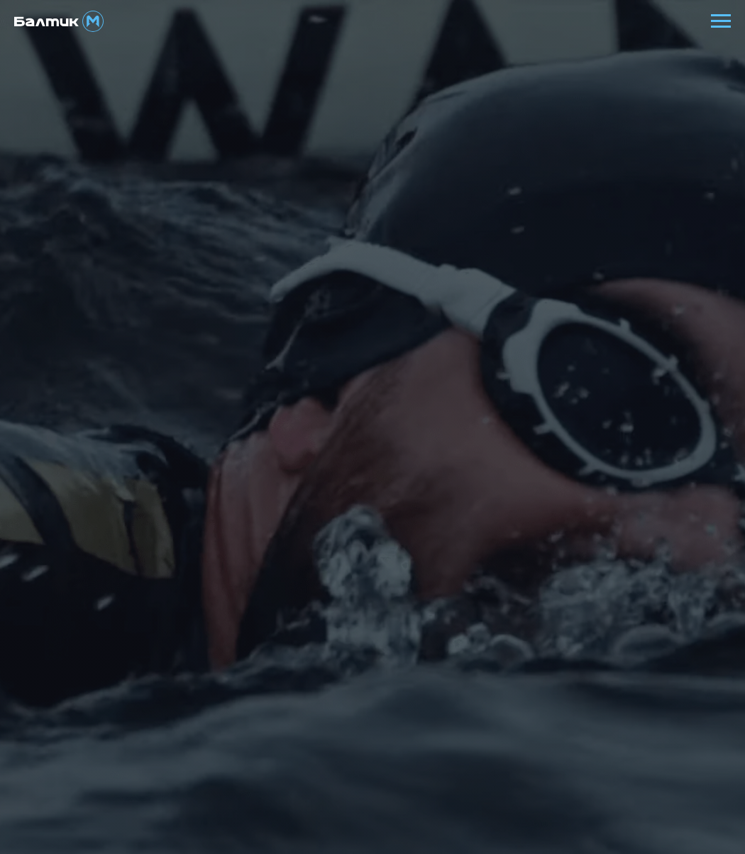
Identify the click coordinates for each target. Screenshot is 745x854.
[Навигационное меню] (721, 21)
